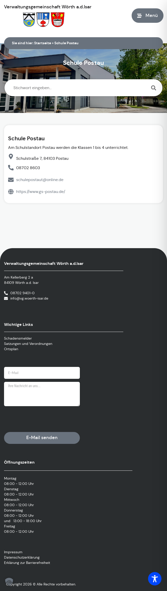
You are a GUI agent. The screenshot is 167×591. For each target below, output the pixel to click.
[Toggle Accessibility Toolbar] (155, 579)
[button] (9, 582)
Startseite (42, 43)
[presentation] (42, 419)
